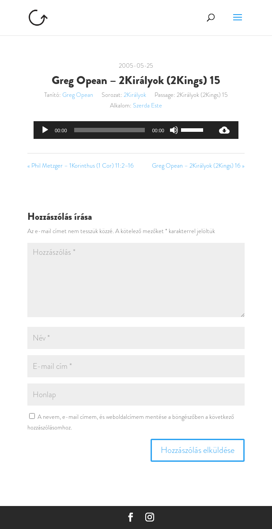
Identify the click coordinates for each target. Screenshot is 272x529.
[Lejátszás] (45, 130)
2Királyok (135, 94)
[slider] (109, 130)
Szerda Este (147, 105)
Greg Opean (77, 94)
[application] (122, 130)
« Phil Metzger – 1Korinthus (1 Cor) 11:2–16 (80, 165)
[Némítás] (174, 130)
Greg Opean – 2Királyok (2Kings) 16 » (198, 165)
